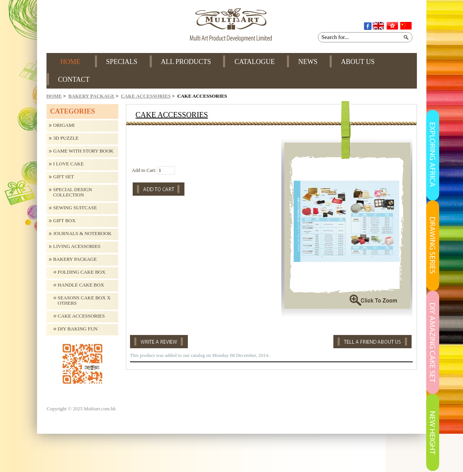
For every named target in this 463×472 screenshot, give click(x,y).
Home (54, 96)
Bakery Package (91, 96)
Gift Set (63, 176)
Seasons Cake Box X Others (84, 300)
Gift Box (64, 220)
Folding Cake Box (81, 272)
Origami (64, 125)
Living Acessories (77, 246)
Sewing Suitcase (75, 207)
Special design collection (72, 192)
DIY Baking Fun (78, 329)
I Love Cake (68, 164)
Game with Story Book (83, 151)
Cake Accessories (146, 96)
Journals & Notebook (82, 233)
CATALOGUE (254, 61)
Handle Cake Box (81, 285)
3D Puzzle (66, 138)
